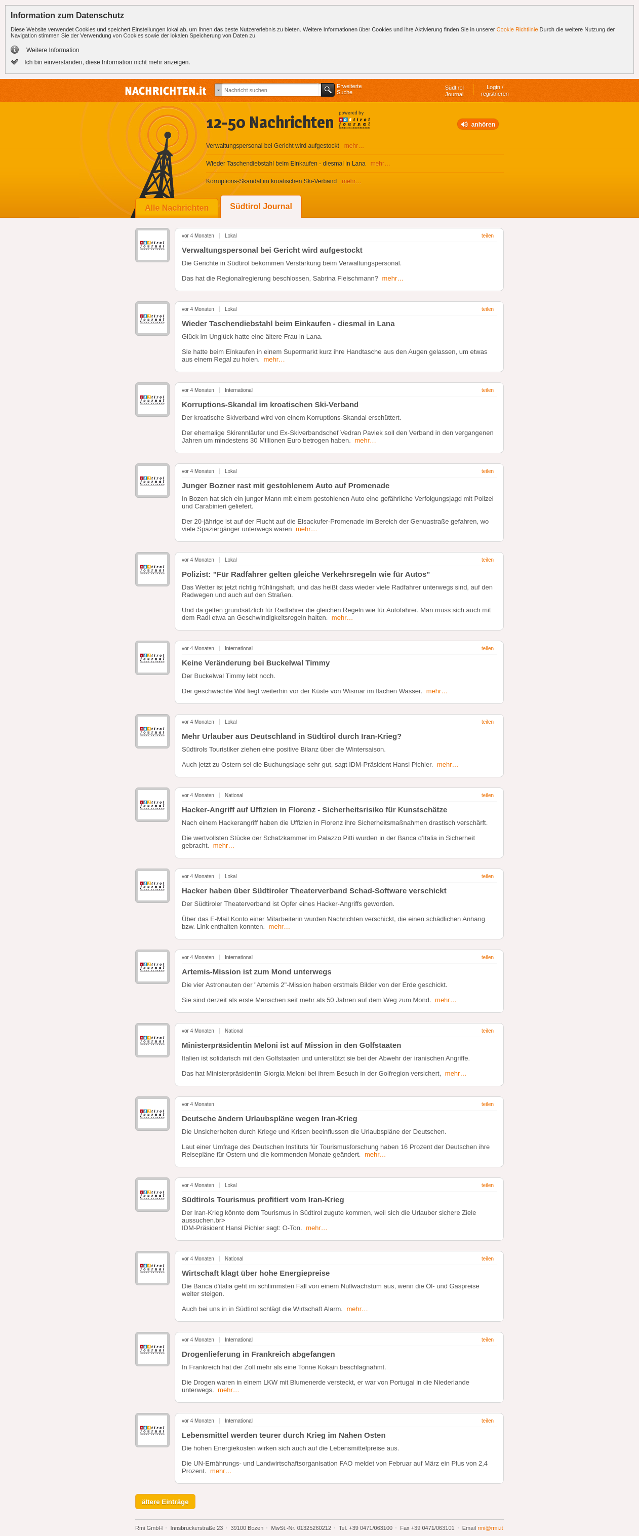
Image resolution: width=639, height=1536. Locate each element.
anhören (483, 124)
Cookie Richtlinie (517, 29)
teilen (488, 236)
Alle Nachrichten (177, 208)
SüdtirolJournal (454, 91)
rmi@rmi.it (490, 1528)
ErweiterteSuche (349, 89)
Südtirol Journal (261, 206)
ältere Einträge (165, 1502)
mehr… (393, 278)
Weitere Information (52, 50)
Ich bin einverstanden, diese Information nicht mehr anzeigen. (106, 62)
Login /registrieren (495, 90)
